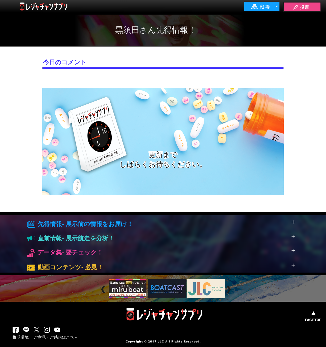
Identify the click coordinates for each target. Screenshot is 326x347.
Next (229, 289)
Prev (104, 289)
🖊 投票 (301, 7)
